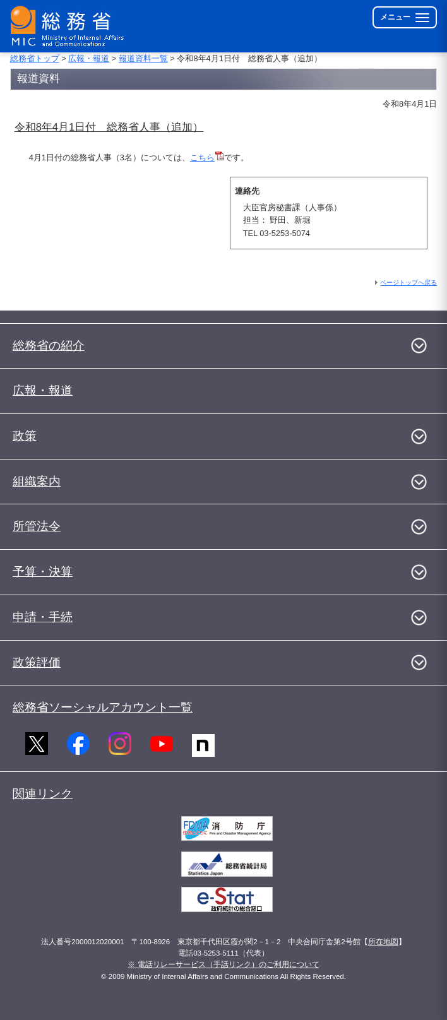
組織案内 (37, 481)
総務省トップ (34, 58)
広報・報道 (88, 58)
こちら (207, 157)
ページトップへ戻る (408, 282)
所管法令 (37, 526)
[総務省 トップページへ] (70, 26)
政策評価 (37, 662)
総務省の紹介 (49, 345)
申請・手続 (43, 617)
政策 (25, 435)
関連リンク (43, 793)
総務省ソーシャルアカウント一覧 (103, 707)
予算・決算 (43, 571)
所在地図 (383, 942)
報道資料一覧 (143, 58)
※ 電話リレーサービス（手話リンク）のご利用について (223, 964)
